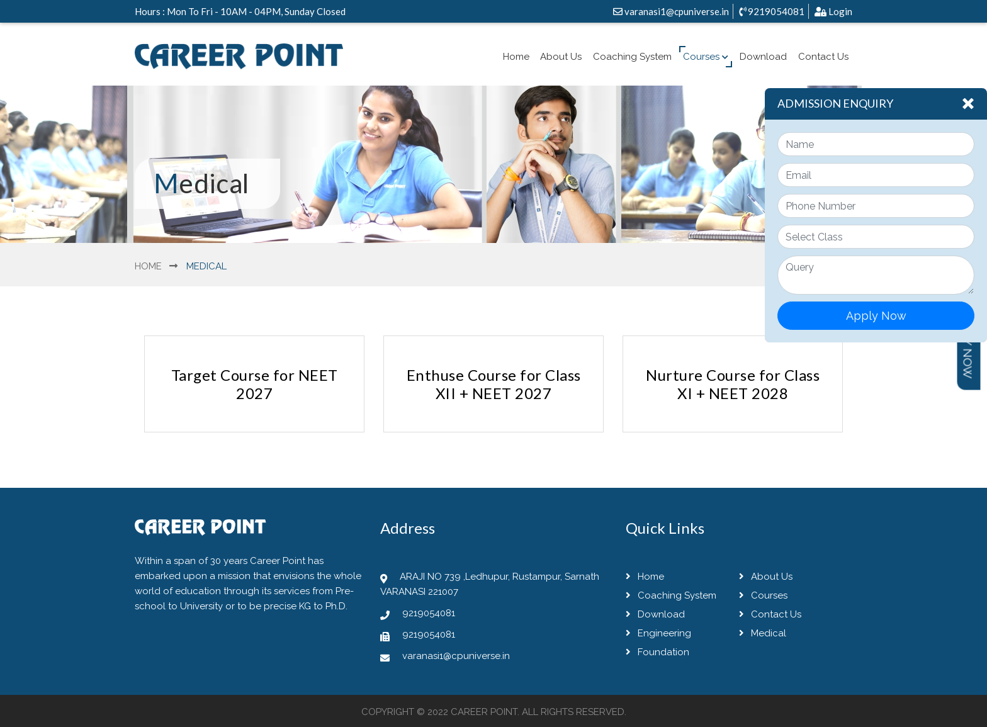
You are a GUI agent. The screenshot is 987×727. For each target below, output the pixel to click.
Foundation (657, 652)
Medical (762, 633)
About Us (561, 56)
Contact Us (823, 56)
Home (516, 56)
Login (833, 11)
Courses (705, 56)
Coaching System (632, 56)
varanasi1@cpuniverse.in (671, 11)
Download (763, 56)
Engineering (658, 633)
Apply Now (876, 315)
